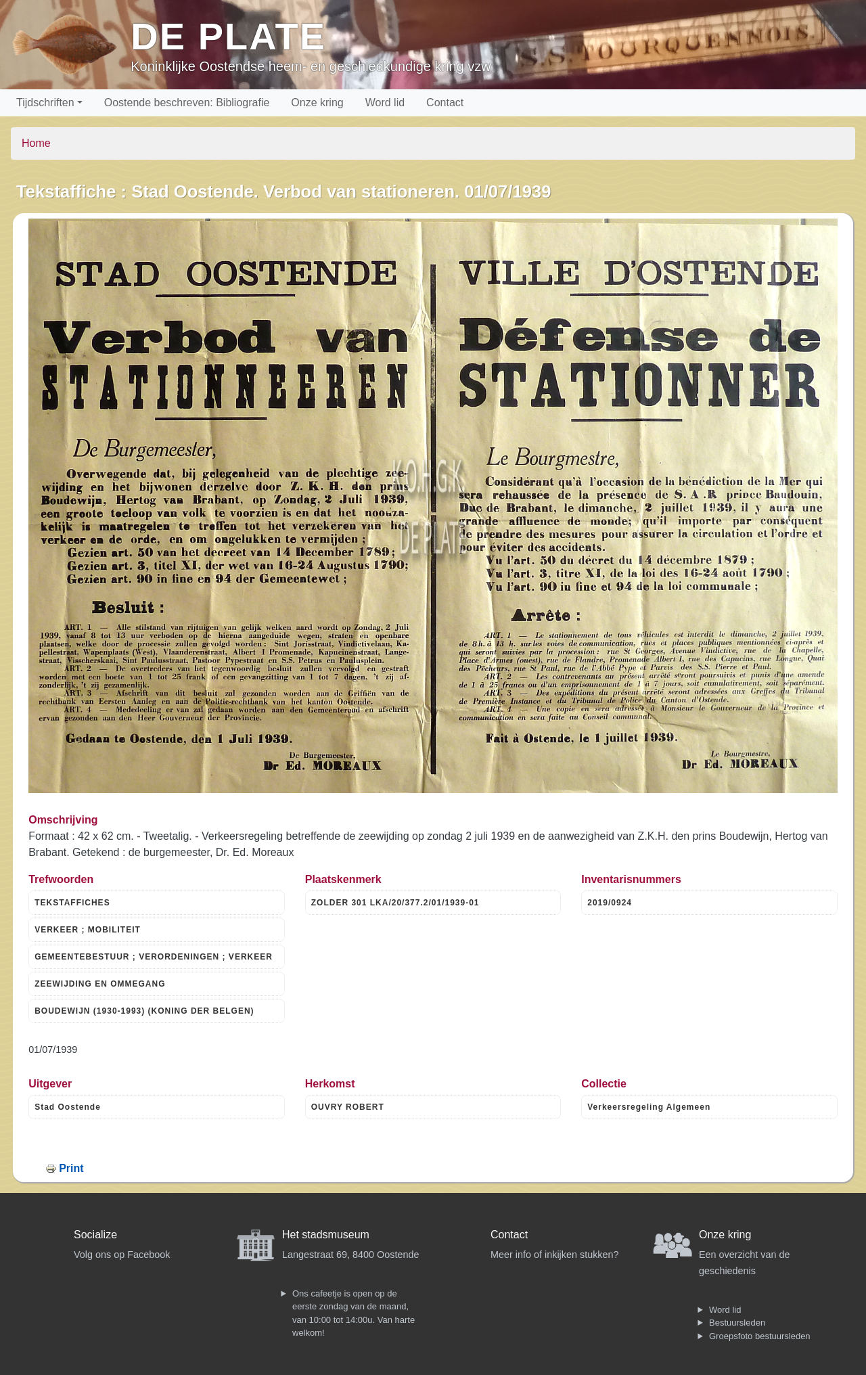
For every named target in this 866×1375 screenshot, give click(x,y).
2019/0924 (609, 902)
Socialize (95, 1234)
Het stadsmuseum (325, 1234)
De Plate (228, 36)
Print (71, 1168)
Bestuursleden (737, 1322)
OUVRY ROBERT (347, 1107)
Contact (444, 102)
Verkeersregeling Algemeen (648, 1107)
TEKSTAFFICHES (72, 902)
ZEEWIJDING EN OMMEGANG (100, 984)
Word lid (385, 102)
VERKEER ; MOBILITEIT (88, 929)
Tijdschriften (45, 102)
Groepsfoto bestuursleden (760, 1336)
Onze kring (317, 102)
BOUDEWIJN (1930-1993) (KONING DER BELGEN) (144, 1011)
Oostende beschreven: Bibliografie (187, 102)
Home (36, 143)
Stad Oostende (68, 1107)
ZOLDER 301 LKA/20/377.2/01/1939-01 (395, 902)
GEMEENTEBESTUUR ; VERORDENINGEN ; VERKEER (154, 957)
